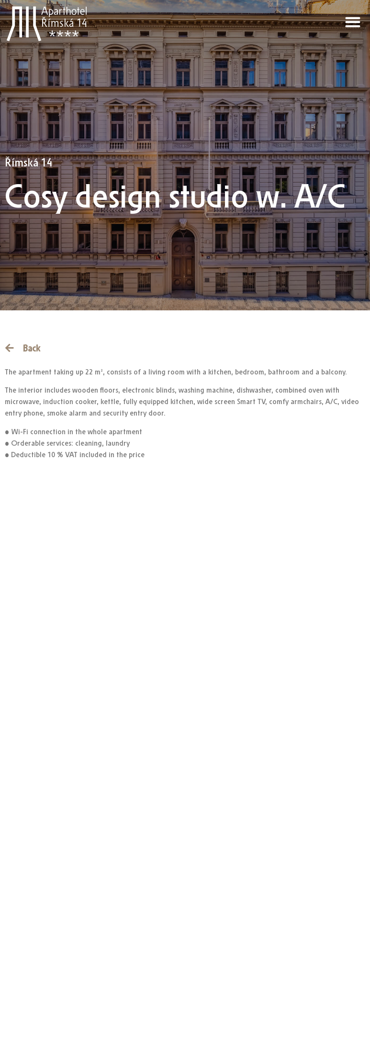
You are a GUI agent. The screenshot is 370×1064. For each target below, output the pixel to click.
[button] (353, 22)
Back (31, 348)
